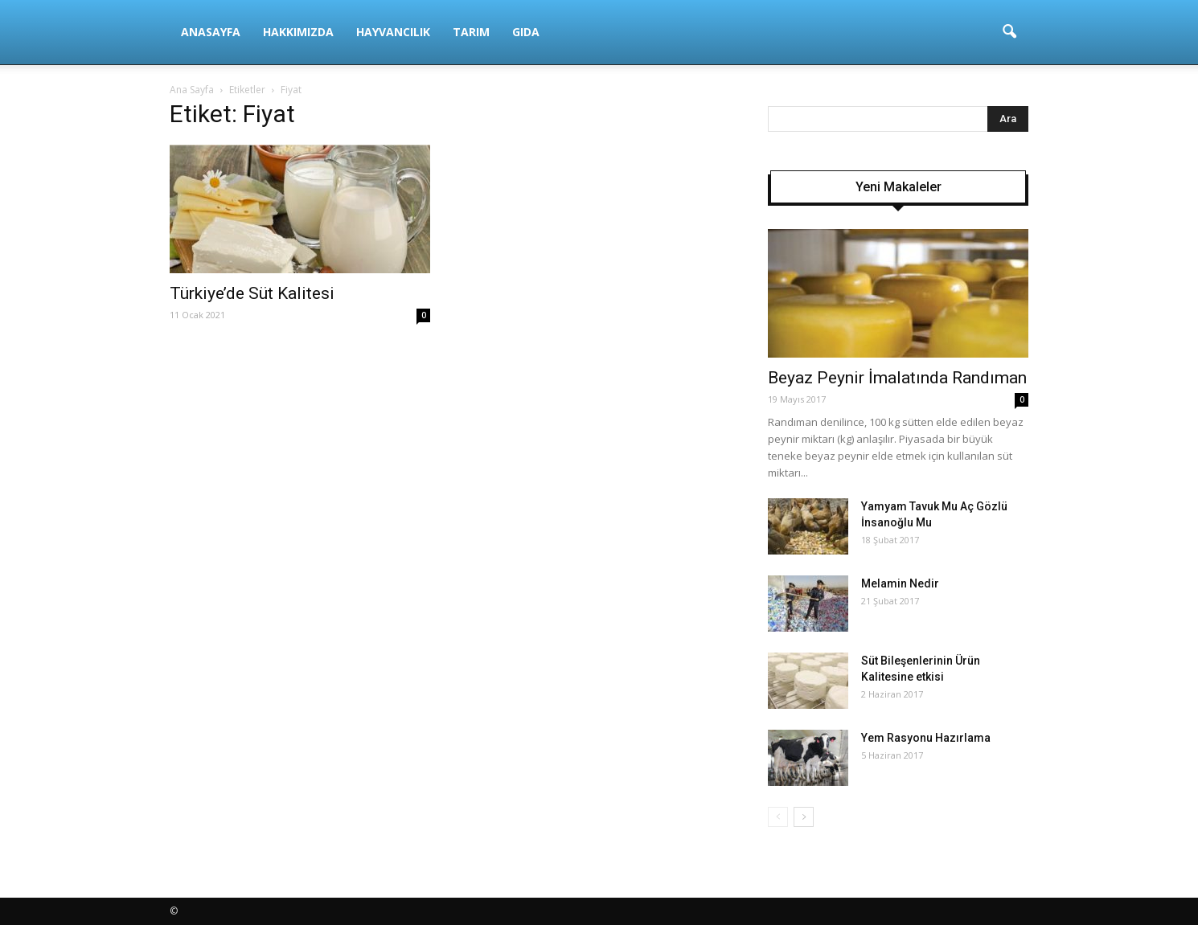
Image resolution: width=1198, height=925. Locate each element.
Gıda (526, 31)
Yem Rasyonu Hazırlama (926, 737)
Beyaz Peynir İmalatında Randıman (897, 377)
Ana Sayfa (192, 89)
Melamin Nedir (900, 583)
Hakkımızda (298, 31)
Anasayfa (210, 31)
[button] (1009, 32)
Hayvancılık (393, 31)
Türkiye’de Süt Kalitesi (252, 293)
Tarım (471, 31)
